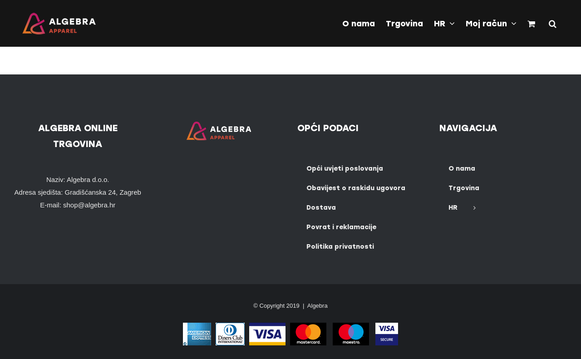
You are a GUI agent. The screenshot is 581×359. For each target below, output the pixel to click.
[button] (552, 22)
